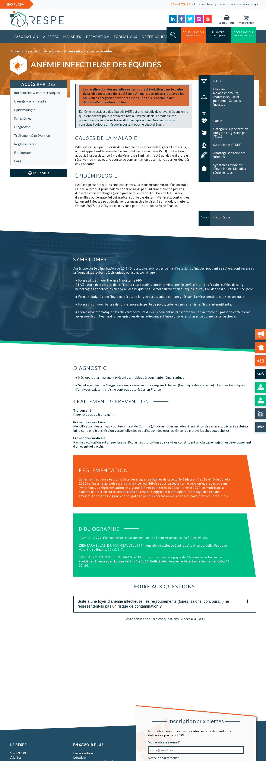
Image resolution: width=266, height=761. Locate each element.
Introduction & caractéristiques (37, 92)
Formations (125, 37)
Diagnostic (22, 127)
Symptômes (22, 118)
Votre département (163, 758)
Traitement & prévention (32, 135)
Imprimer (38, 173)
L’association (25, 37)
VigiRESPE (18, 753)
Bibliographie (24, 152)
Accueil (15, 51)
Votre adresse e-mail (163, 742)
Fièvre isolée (51, 51)
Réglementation (25, 144)
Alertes (50, 37)
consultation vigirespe (193, 34)
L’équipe (79, 757)
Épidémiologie (24, 110)
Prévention (97, 37)
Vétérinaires (154, 37)
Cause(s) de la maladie (30, 101)
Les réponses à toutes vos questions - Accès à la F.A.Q (164, 619)
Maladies (72, 37)
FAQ (17, 161)
